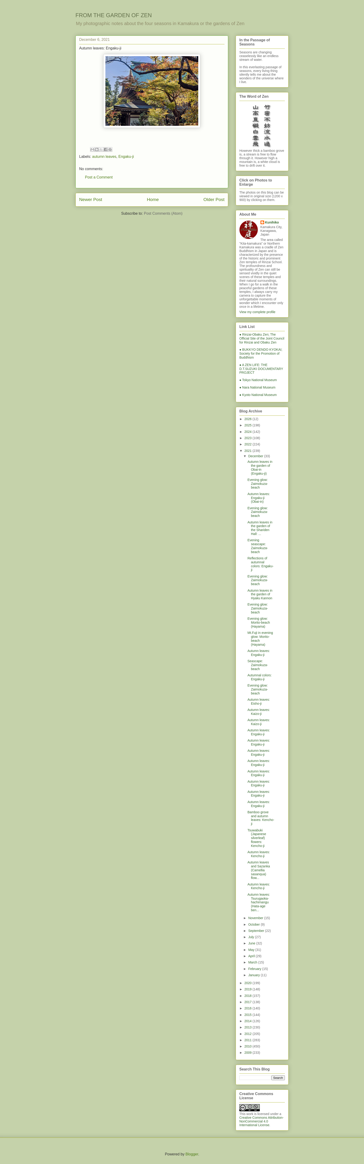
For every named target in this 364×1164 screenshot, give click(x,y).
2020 (248, 983)
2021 (248, 451)
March (253, 962)
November (256, 918)
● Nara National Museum (257, 387)
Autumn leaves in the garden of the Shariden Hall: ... (259, 528)
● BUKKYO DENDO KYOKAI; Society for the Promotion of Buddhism (260, 353)
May (251, 950)
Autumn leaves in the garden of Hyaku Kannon (259, 594)
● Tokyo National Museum (258, 380)
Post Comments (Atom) (163, 213)
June (252, 943)
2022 (248, 444)
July (251, 937)
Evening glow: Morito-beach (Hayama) (258, 622)
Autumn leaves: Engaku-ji (258, 653)
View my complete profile (257, 312)
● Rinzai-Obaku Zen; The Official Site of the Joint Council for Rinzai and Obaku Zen (261, 338)
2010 (248, 1046)
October (254, 924)
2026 (248, 419)
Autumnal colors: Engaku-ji (259, 677)
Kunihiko (272, 222)
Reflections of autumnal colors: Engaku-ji (260, 564)
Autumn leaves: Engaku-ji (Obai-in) (258, 498)
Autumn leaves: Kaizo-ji (258, 712)
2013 (248, 1027)
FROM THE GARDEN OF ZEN (113, 15)
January (254, 975)
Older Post (213, 199)
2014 (248, 1021)
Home (153, 199)
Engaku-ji (126, 157)
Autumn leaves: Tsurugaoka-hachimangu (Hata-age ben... (258, 902)
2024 (248, 432)
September (256, 931)
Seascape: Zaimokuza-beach (257, 665)
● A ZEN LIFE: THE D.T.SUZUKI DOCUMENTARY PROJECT (261, 369)
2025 (248, 425)
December (256, 456)
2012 (248, 1034)
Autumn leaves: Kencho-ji (258, 854)
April (252, 956)
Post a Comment (99, 177)
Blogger (191, 1154)
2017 (248, 1002)
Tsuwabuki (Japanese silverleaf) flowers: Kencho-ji (256, 838)
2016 (248, 1008)
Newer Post (90, 199)
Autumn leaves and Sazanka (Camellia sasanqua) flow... (258, 870)
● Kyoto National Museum (258, 395)
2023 (248, 438)
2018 (248, 996)
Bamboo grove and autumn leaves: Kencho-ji (260, 818)
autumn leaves (104, 157)
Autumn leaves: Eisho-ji (258, 701)
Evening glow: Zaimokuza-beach (257, 484)
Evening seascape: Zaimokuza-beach (257, 546)
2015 (248, 1015)
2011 (248, 1040)
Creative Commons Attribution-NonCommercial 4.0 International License (261, 1121)
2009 (248, 1052)
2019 (248, 989)
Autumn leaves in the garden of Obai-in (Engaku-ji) (259, 467)
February (255, 969)
